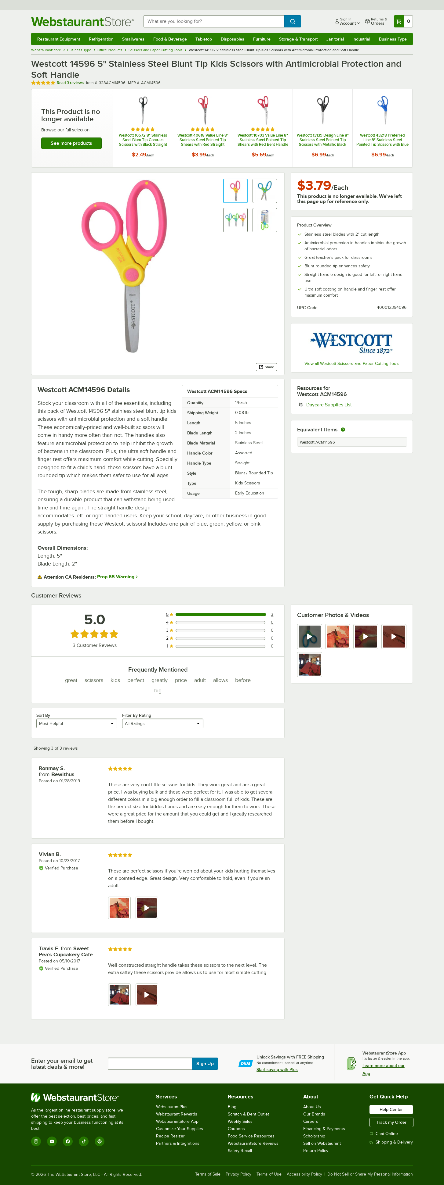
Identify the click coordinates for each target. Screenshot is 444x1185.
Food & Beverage (170, 39)
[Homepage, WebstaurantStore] (82, 21)
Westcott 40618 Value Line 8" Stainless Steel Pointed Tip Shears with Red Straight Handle (202, 140)
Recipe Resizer (170, 1136)
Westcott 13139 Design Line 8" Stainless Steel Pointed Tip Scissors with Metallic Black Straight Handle (323, 140)
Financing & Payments (324, 1128)
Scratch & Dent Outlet (248, 1114)
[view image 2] (337, 636)
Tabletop (203, 39)
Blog (232, 1107)
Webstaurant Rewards (176, 1114)
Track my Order (391, 1122)
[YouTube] (52, 1141)
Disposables (232, 39)
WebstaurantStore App (177, 1121)
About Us (312, 1107)
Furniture (262, 39)
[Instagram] (36, 1141)
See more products (71, 143)
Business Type (393, 39)
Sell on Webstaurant (322, 1143)
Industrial (361, 39)
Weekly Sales (240, 1121)
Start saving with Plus (277, 1069)
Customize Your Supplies (179, 1128)
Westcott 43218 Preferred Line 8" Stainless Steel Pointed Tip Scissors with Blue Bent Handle (382, 140)
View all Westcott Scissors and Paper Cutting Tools (351, 363)
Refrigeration (101, 39)
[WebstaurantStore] (81, 1097)
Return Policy (315, 1150)
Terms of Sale (207, 1174)
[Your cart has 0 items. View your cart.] (403, 21)
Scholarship (314, 1136)
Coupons (236, 1128)
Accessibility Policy (304, 1174)
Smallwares (133, 39)
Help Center (391, 1109)
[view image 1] (119, 908)
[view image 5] (309, 664)
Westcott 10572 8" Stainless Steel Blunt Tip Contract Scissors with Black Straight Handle (143, 140)
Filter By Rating (136, 715)
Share (266, 367)
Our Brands (314, 1114)
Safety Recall (240, 1150)
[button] (235, 191)
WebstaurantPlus (171, 1107)
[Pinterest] (99, 1141)
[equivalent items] (343, 429)
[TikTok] (84, 1141)
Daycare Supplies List (347, 404)
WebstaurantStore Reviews (253, 1143)
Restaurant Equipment (58, 39)
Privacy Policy (238, 1174)
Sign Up (205, 1063)
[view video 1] (309, 636)
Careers (310, 1121)
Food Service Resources (251, 1136)
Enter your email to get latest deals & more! (62, 1064)
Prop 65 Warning (115, 577)
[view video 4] (393, 636)
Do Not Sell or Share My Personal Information (370, 1174)
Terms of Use (269, 1174)
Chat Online (383, 1133)
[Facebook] (68, 1141)
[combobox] (214, 21)
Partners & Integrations (177, 1143)
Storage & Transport (298, 39)
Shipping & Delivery (391, 1142)
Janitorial (335, 39)
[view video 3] (365, 636)
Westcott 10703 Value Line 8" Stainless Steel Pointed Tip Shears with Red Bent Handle (263, 140)
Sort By (43, 715)
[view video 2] (147, 908)
